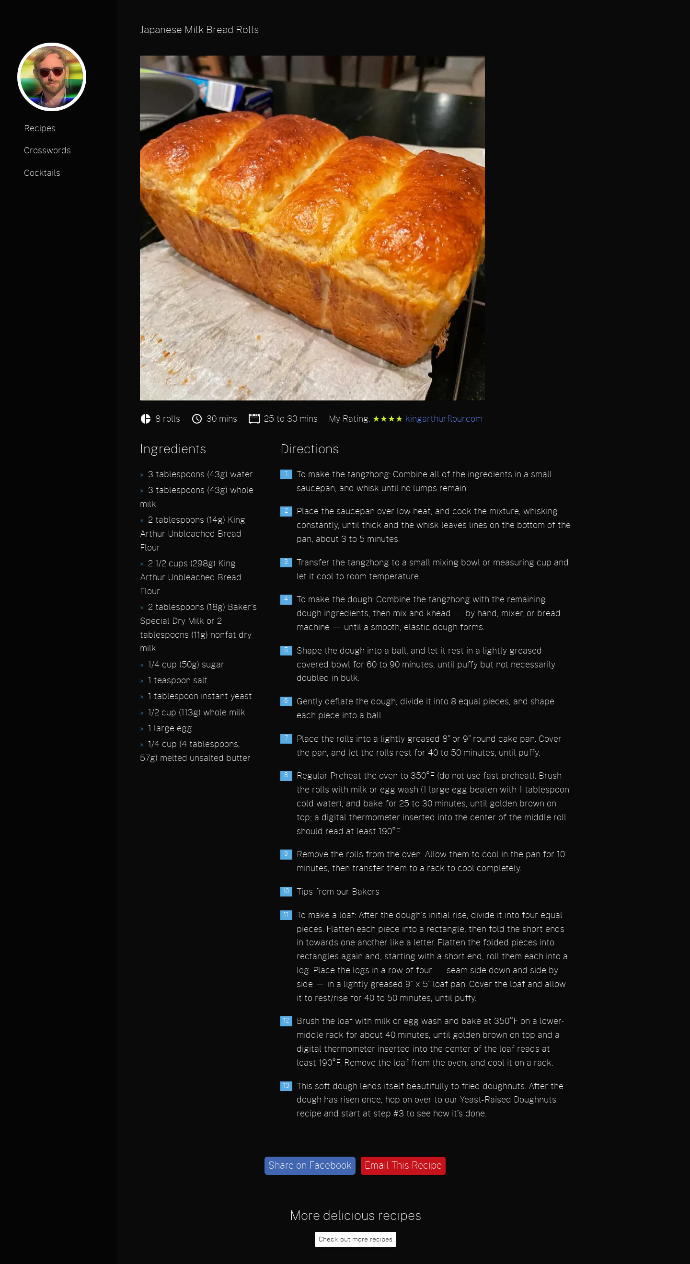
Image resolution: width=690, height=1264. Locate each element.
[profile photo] (51, 80)
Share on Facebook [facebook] (310, 1166)
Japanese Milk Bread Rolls (199, 30)
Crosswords (47, 151)
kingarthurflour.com (444, 419)
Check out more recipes (355, 1239)
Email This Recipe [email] (403, 1166)
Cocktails (42, 173)
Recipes (40, 129)
